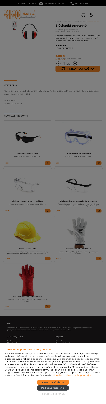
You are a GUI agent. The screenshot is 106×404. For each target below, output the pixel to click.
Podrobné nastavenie (52, 388)
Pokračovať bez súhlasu (53, 393)
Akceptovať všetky (53, 382)
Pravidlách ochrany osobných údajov (72, 375)
